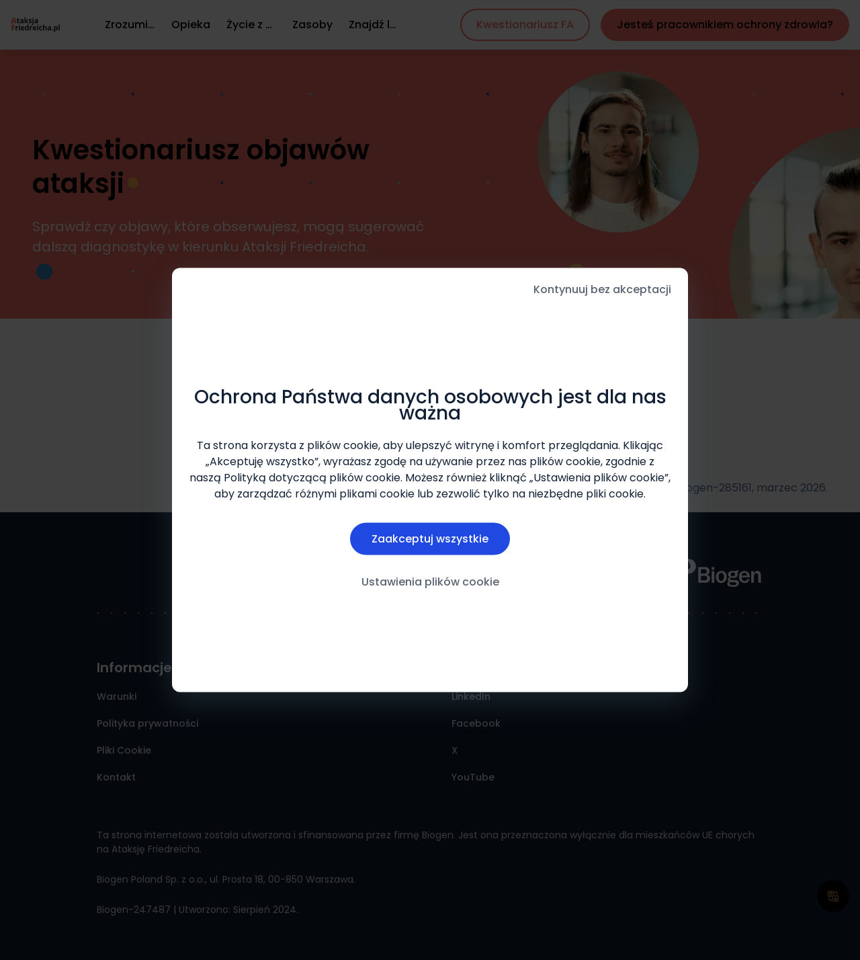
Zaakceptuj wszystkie (430, 539)
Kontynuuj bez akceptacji (602, 289)
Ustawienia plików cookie (430, 582)
